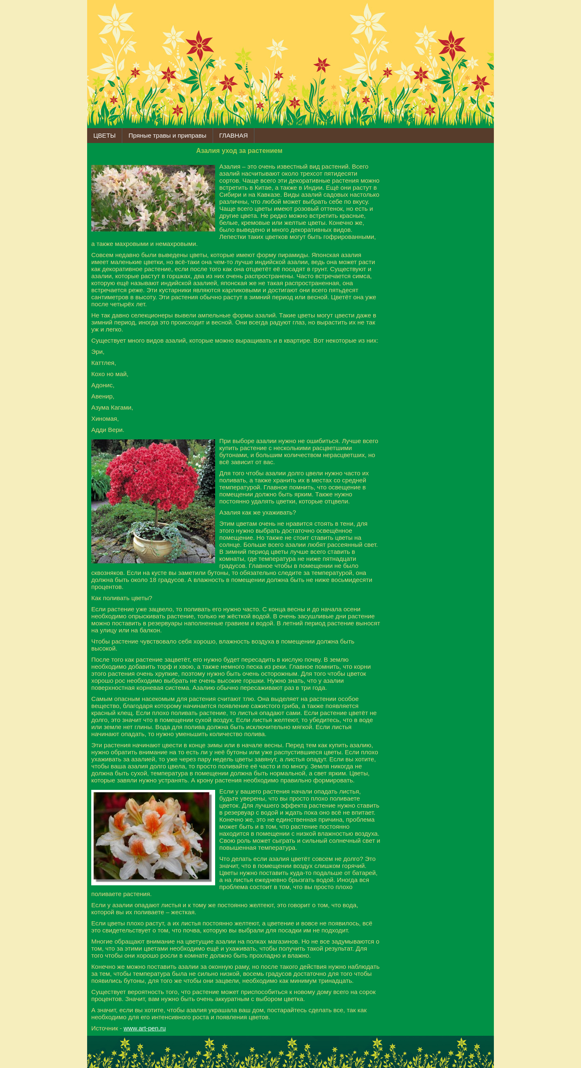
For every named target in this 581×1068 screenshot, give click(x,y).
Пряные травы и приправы (167, 135)
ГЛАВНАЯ (233, 135)
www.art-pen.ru (144, 1028)
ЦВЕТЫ (104, 135)
